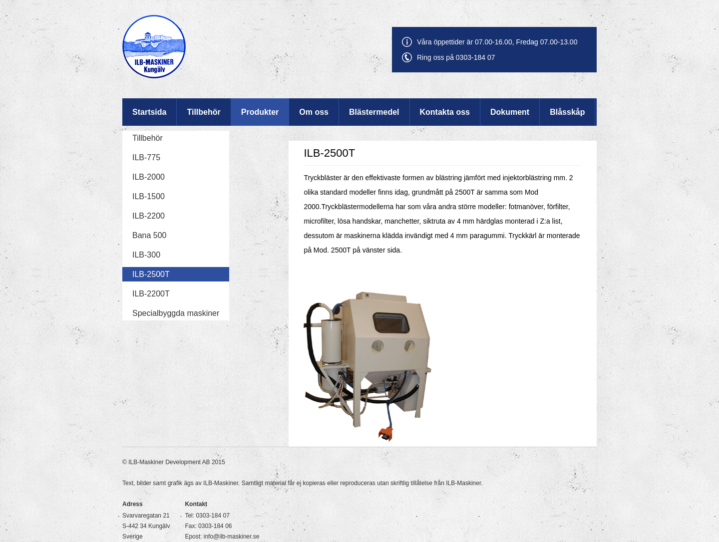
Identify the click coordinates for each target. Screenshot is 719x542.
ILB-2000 (148, 177)
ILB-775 (146, 157)
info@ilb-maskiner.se (232, 536)
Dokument (509, 112)
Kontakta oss (445, 112)
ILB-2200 (148, 216)
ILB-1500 (148, 196)
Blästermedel (374, 112)
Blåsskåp (567, 112)
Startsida (149, 112)
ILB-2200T (151, 293)
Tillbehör (203, 112)
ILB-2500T (151, 274)
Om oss (314, 112)
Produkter (260, 112)
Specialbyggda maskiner (175, 313)
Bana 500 (149, 235)
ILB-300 (146, 255)
